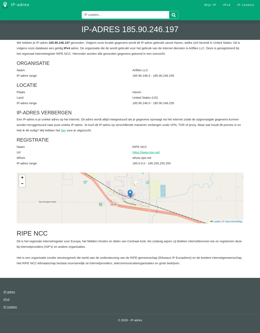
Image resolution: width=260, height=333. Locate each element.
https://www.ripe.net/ (146, 152)
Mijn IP (210, 5)
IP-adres (15, 5)
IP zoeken (245, 5)
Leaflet (215, 221)
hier (63, 130)
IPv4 (227, 5)
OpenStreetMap (233, 221)
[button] (130, 194)
